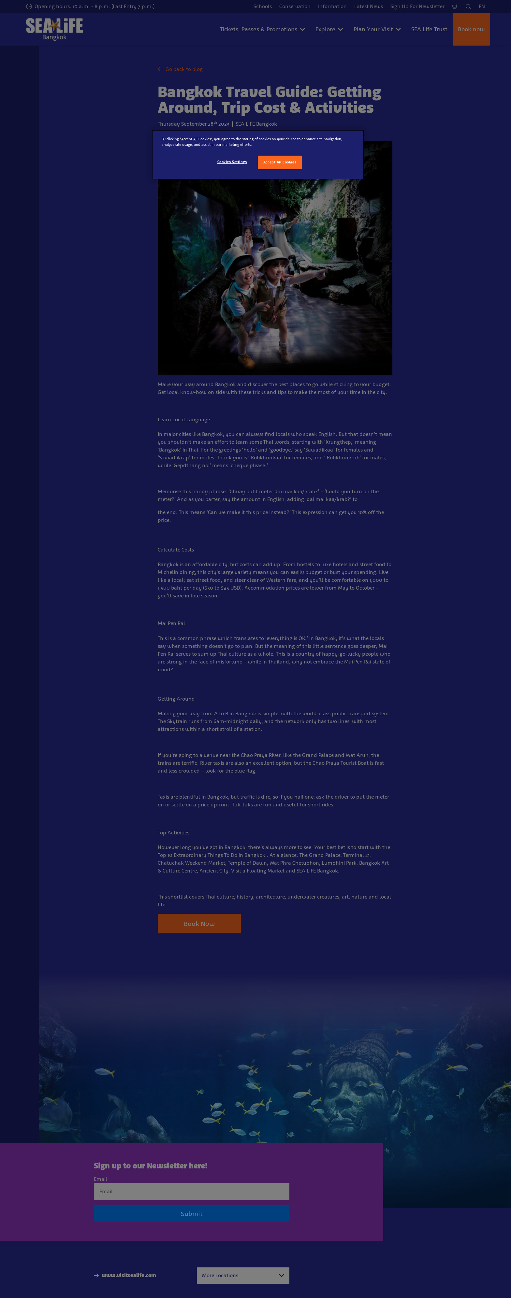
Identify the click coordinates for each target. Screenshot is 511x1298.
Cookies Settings (232, 162)
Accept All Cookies (279, 162)
